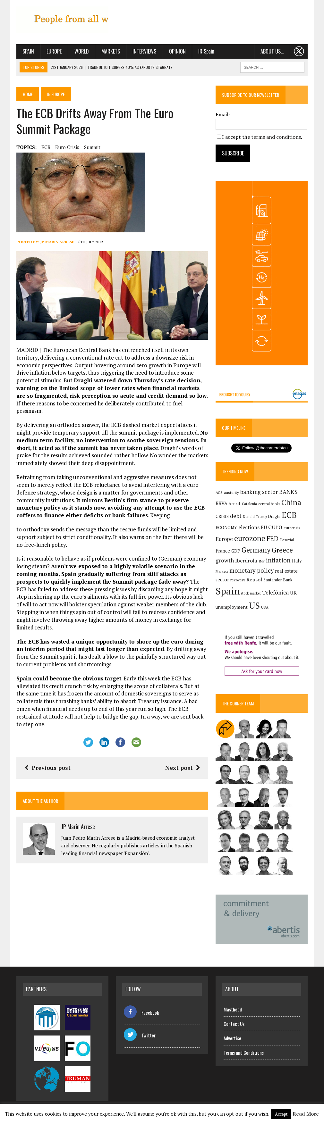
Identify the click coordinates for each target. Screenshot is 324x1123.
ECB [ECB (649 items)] (289, 515)
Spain (28, 51)
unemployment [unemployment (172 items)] (232, 607)
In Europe (56, 94)
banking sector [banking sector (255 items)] (259, 491)
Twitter (140, 1035)
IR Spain (206, 51)
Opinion (177, 51)
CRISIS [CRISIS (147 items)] (222, 516)
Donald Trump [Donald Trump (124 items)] (255, 516)
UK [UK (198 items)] (293, 592)
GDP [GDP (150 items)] (235, 551)
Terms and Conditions (244, 1052)
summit (92, 147)
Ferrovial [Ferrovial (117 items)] (287, 539)
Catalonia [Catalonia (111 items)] (249, 504)
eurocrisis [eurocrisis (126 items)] (292, 527)
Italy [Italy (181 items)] (297, 561)
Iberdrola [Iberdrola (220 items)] (246, 560)
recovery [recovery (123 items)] (237, 580)
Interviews (144, 51)
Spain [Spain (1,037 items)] (228, 591)
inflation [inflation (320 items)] (278, 560)
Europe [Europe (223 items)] (224, 539)
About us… (272, 51)
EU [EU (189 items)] (264, 527)
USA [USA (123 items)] (265, 607)
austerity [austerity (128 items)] (231, 492)
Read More (306, 1114)
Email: (223, 114)
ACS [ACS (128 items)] (219, 492)
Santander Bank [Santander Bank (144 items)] (277, 580)
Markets (110, 51)
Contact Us (234, 1023)
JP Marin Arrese (57, 241)
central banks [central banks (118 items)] (269, 503)
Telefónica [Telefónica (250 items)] (275, 592)
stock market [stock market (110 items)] (251, 593)
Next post (182, 768)
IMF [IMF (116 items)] (262, 561)
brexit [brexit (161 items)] (235, 503)
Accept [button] (281, 1114)
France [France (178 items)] (223, 551)
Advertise (232, 1038)
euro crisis (67, 147)
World (81, 51)
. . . (299, 51)
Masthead (233, 1009)
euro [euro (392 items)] (275, 526)
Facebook (141, 1012)
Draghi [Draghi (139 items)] (274, 516)
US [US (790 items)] (254, 605)
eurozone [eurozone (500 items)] (249, 538)
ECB (45, 147)
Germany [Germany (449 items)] (256, 549)
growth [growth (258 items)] (225, 560)
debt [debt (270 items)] (236, 516)
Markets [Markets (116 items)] (222, 571)
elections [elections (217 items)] (249, 527)
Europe (54, 51)
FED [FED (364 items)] (272, 538)
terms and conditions (276, 136)
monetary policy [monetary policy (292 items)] (251, 570)
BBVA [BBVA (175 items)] (221, 503)
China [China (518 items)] (291, 502)
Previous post (47, 768)
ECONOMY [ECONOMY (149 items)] (226, 527)
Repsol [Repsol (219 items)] (254, 579)
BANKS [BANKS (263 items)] (288, 491)
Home (28, 94)
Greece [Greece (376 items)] (282, 549)
